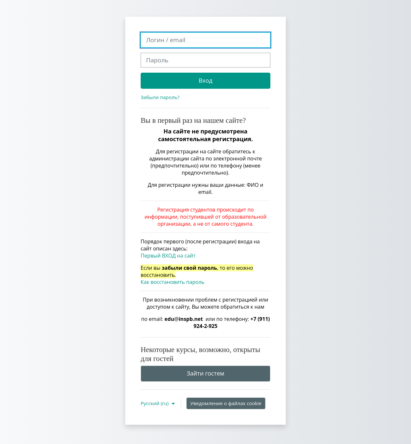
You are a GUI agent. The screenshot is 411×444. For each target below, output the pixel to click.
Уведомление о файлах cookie (226, 403)
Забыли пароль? (160, 97)
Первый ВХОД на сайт (168, 255)
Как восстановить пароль (173, 281)
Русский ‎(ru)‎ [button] (155, 403)
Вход (206, 80)
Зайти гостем (205, 373)
